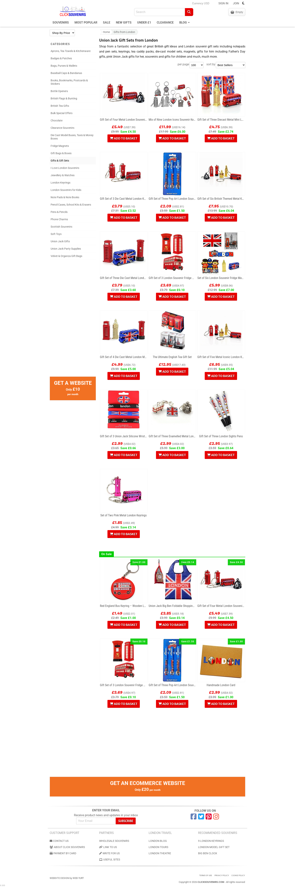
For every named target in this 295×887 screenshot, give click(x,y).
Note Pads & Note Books (65, 197)
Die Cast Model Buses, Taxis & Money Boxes (72, 137)
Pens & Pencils (59, 211)
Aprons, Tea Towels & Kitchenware (70, 51)
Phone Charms (59, 219)
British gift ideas (166, 46)
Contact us (59, 840)
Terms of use (205, 875)
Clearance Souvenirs (62, 127)
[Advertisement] (73, 320)
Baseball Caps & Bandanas (66, 73)
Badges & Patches (61, 58)
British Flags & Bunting (64, 98)
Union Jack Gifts (60, 241)
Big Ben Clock (207, 853)
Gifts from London (124, 32)
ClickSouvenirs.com (211, 882)
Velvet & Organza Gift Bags (66, 256)
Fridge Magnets (60, 145)
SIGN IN (223, 3)
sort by (210, 64)
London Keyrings (60, 182)
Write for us (109, 853)
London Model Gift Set (214, 847)
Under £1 (144, 22)
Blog (184, 22)
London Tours (158, 847)
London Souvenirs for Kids (66, 189)
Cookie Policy (238, 875)
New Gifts (124, 22)
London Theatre (160, 853)
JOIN (236, 3)
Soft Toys (56, 233)
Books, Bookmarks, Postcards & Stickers (69, 82)
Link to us (108, 847)
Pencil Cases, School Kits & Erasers (71, 204)
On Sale (106, 554)
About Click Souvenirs (67, 847)
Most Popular (86, 22)
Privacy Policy (221, 875)
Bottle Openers (59, 91)
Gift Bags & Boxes (61, 153)
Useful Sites (109, 859)
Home (106, 32)
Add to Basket (123, 138)
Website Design (59, 878)
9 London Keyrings (211, 840)
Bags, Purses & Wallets (64, 65)
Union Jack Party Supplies (66, 248)
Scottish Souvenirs (61, 226)
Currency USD (200, 3)
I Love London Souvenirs (65, 167)
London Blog (158, 840)
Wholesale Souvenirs (114, 840)
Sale (106, 22)
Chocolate (56, 120)
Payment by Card (63, 853)
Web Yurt (78, 878)
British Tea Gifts (60, 105)
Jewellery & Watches (63, 175)
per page (183, 64)
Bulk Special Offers (61, 113)
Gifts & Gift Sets (60, 160)
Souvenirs (60, 22)
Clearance (165, 22)
